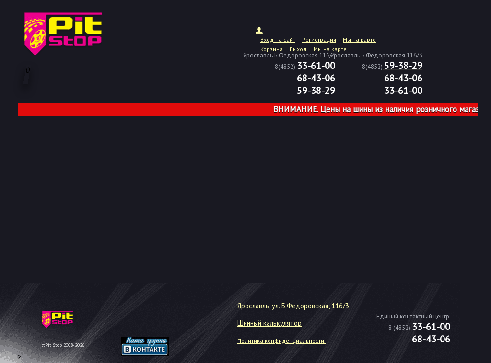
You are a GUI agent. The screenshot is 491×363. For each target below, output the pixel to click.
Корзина (271, 49)
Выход (298, 49)
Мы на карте (359, 39)
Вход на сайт (277, 39)
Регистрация (319, 39)
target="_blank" (157, 323)
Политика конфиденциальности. (281, 340)
